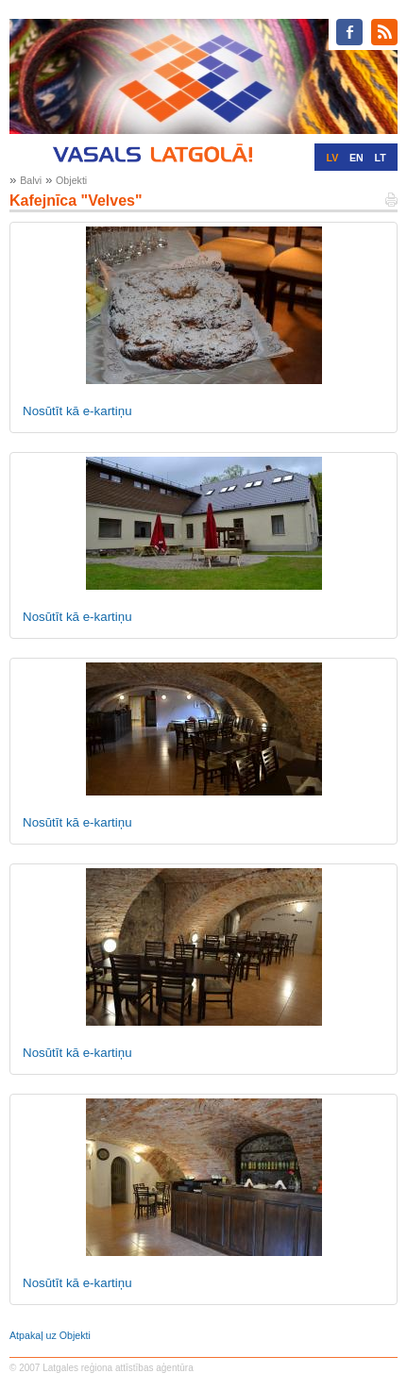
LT (380, 157)
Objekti (71, 180)
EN (356, 157)
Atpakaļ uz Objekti (50, 1335)
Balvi (31, 180)
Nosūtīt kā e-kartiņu (77, 411)
